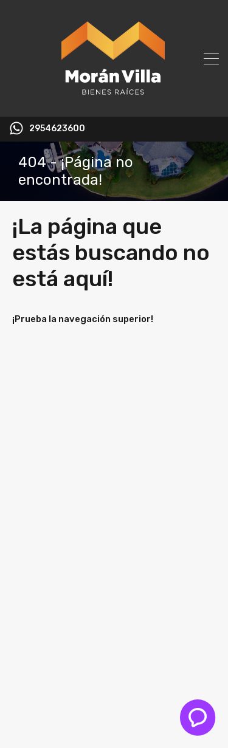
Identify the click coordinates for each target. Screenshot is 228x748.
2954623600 (57, 129)
